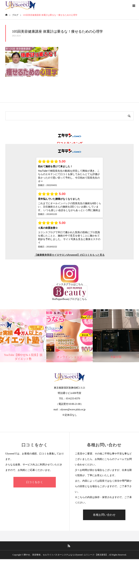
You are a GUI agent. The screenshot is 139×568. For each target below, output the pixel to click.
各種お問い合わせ (104, 514)
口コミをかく (34, 482)
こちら (79, 284)
